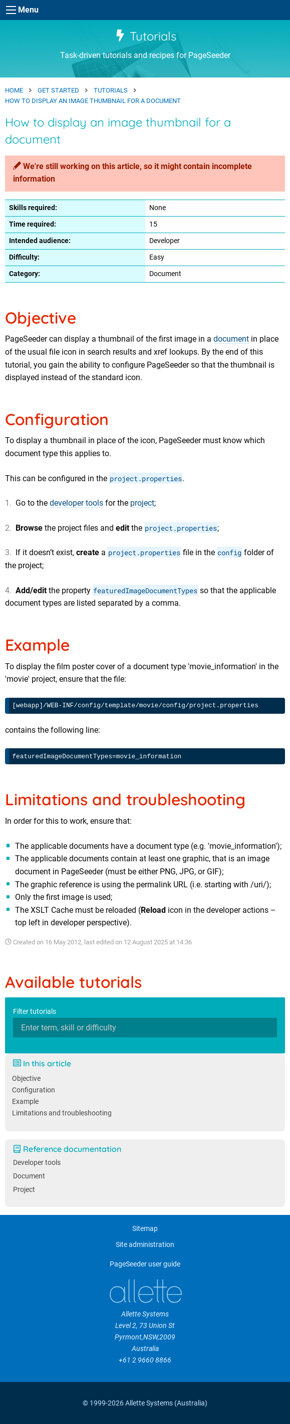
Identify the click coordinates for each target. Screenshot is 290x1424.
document (231, 339)
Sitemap (145, 1228)
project (142, 503)
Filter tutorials (34, 1011)
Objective (26, 1078)
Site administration (145, 1244)
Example (25, 1101)
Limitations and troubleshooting (62, 1113)
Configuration (33, 1090)
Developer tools (37, 1162)
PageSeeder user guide (145, 1264)
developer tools (76, 503)
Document (29, 1176)
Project (24, 1189)
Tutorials (145, 36)
